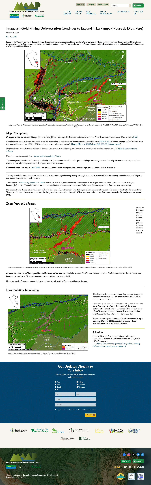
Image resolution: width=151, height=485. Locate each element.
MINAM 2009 (105, 141)
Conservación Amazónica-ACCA (47, 156)
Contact (138, 13)
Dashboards (123, 12)
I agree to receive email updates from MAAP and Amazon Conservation (76, 409)
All (57, 390)
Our (91, 13)
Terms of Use (22, 477)
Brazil (58, 384)
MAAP (106, 13)
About (78, 13)
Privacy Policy (10, 477)
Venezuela (81, 387)
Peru (58, 382)
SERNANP (35, 167)
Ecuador (59, 387)
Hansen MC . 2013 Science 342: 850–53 (89, 144)
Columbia (81, 384)
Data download (114, 144)
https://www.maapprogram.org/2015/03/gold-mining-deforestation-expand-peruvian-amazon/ (116, 344)
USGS (134, 137)
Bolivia (80, 382)
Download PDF (11, 37)
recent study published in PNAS (32, 182)
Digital (67, 13)
